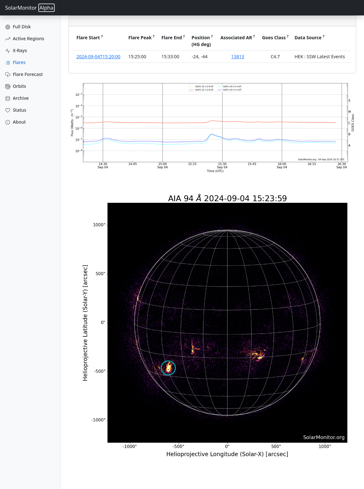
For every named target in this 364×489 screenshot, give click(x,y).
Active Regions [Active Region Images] (24, 38)
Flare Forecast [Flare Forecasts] (24, 74)
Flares (15, 62)
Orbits (15, 86)
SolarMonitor (30, 8)
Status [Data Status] (15, 110)
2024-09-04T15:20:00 (98, 56)
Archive (17, 98)
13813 (237, 56)
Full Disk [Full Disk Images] (18, 27)
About (15, 122)
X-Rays (16, 50)
